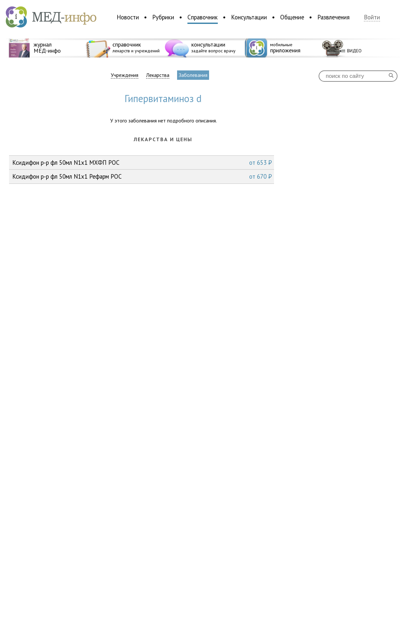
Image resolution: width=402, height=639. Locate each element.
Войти (372, 17)
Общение (292, 17)
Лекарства (157, 75)
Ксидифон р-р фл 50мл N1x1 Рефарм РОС (142, 176)
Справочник (202, 17)
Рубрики (163, 17)
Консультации (249, 17)
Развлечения (333, 17)
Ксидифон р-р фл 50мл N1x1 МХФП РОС (142, 162)
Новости (128, 17)
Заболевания (193, 75)
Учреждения (124, 75)
